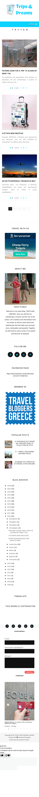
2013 (9, 569)
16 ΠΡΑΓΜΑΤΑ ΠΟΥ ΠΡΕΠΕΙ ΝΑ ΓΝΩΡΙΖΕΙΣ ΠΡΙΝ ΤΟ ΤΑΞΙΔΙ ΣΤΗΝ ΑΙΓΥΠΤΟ (25, 443)
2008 (9, 585)
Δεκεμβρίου (13, 519)
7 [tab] (27, 729)
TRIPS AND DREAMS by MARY (25, 735)
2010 (9, 578)
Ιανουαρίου (13, 559)
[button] (33, 24)
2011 (9, 575)
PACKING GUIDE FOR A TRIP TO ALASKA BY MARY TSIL (19, 72)
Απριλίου (12, 553)
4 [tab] (18, 729)
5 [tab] (21, 729)
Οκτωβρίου (13, 525)
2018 (9, 510)
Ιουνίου (12, 547)
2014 (9, 566)
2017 (9, 513)
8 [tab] (30, 729)
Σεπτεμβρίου (14, 528)
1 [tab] (9, 729)
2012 (9, 572)
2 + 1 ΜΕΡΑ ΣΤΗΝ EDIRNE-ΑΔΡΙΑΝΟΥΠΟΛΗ (24, 453)
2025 (9, 489)
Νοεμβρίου (13, 522)
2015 (9, 563)
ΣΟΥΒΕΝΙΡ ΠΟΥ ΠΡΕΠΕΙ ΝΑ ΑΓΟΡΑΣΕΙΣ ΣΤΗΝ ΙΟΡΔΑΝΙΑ (24, 463)
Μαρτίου (12, 556)
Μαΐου (11, 550)
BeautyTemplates (25, 737)
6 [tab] (24, 729)
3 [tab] (15, 729)
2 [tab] (12, 729)
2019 (9, 507)
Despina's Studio (24, 740)
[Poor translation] (7, 755)
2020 (9, 504)
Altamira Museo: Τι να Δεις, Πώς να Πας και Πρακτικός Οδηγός (18, 722)
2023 (9, 495)
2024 (9, 492)
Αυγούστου (13, 544)
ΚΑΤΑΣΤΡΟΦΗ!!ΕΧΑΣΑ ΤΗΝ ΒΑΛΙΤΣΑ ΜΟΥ (19, 181)
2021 (9, 501)
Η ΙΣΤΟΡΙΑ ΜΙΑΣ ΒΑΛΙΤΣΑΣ (12, 133)
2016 (9, 516)
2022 (9, 498)
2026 (9, 486)
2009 (9, 581)
